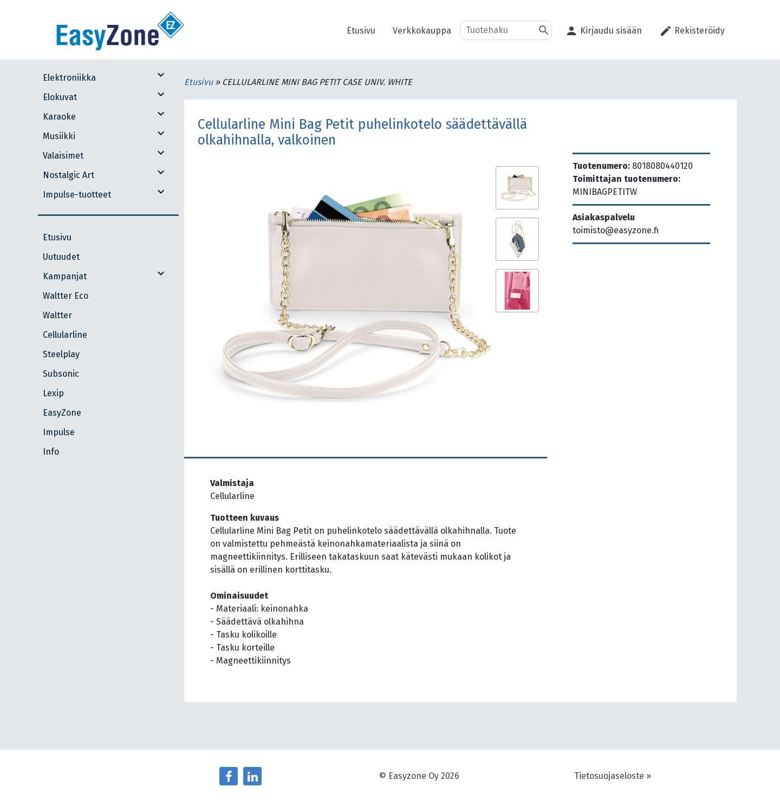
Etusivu (199, 82)
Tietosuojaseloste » (612, 776)
